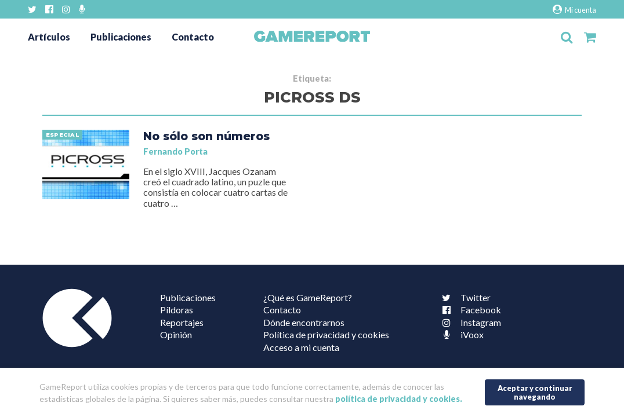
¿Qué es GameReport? (307, 297)
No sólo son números (206, 136)
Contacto (193, 36)
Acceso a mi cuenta (301, 347)
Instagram (469, 322)
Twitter (464, 297)
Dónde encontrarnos (303, 322)
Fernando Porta (175, 151)
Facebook (469, 309)
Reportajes (182, 322)
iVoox (460, 334)
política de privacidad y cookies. (398, 399)
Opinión (176, 334)
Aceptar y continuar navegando (535, 392)
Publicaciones (120, 36)
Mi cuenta (574, 9)
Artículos (49, 36)
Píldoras (176, 309)
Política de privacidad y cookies (326, 334)
